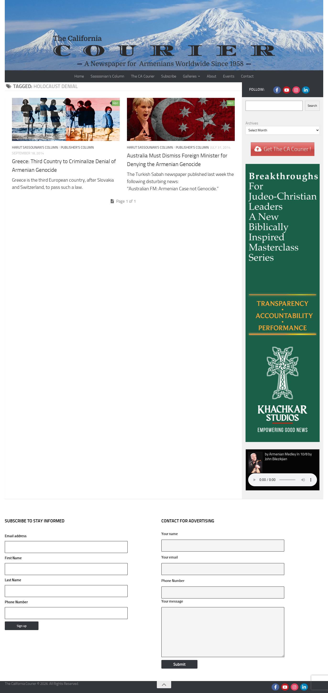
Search (312, 105)
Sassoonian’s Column (107, 76)
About (211, 76)
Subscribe (168, 76)
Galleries (190, 76)
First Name (13, 558)
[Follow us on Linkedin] (306, 90)
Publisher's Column (77, 147)
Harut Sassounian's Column (35, 147)
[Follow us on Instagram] (296, 90)
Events (228, 76)
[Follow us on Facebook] (277, 90)
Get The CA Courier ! (287, 149)
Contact (247, 76)
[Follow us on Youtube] (286, 90)
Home (79, 76)
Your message (172, 601)
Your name (169, 534)
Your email (169, 557)
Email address (66, 543)
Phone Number (16, 602)
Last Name (13, 580)
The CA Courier (142, 76)
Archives (252, 123)
